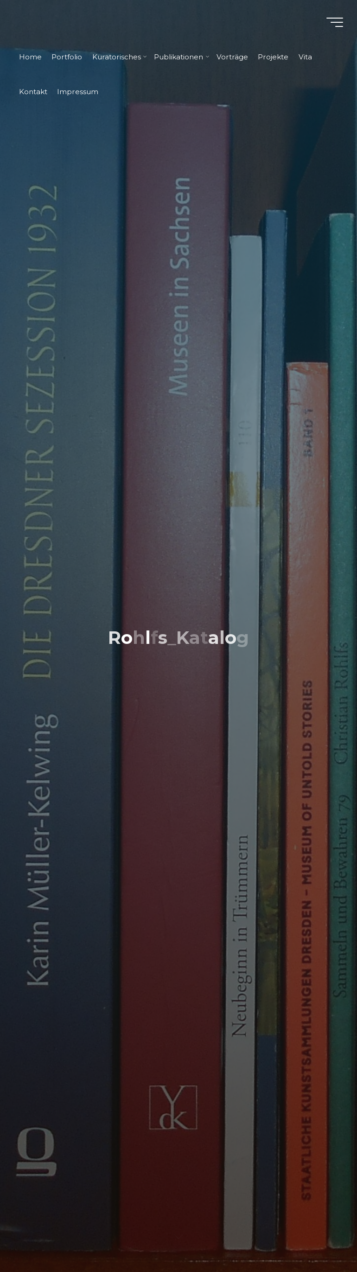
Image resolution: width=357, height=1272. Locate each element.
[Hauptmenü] (334, 22)
